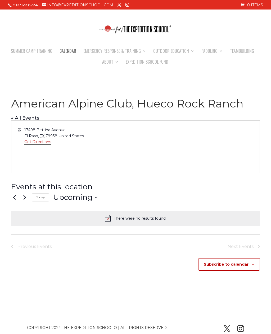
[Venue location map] (197, 147)
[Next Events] (24, 197)
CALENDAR (68, 51)
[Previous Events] (14, 197)
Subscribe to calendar (226, 264)
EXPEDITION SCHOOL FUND (147, 62)
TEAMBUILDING (242, 51)
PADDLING (209, 51)
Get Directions (37, 141)
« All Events (25, 118)
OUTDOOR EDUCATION (171, 51)
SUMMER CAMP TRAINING (31, 51)
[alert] (135, 218)
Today (40, 197)
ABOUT (107, 62)
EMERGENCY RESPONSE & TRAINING (112, 51)
